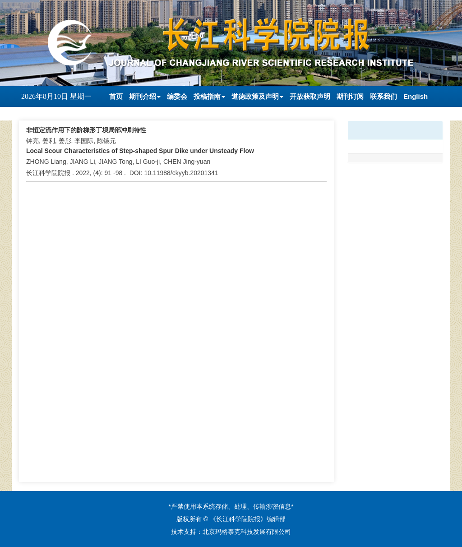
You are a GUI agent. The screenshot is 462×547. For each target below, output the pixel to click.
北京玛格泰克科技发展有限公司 (247, 531)
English (415, 96)
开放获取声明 (310, 96)
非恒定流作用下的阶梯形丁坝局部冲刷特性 (86, 130)
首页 (116, 96)
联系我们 (383, 96)
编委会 (177, 96)
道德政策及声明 (257, 96)
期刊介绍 (145, 96)
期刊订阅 (350, 96)
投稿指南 (209, 96)
